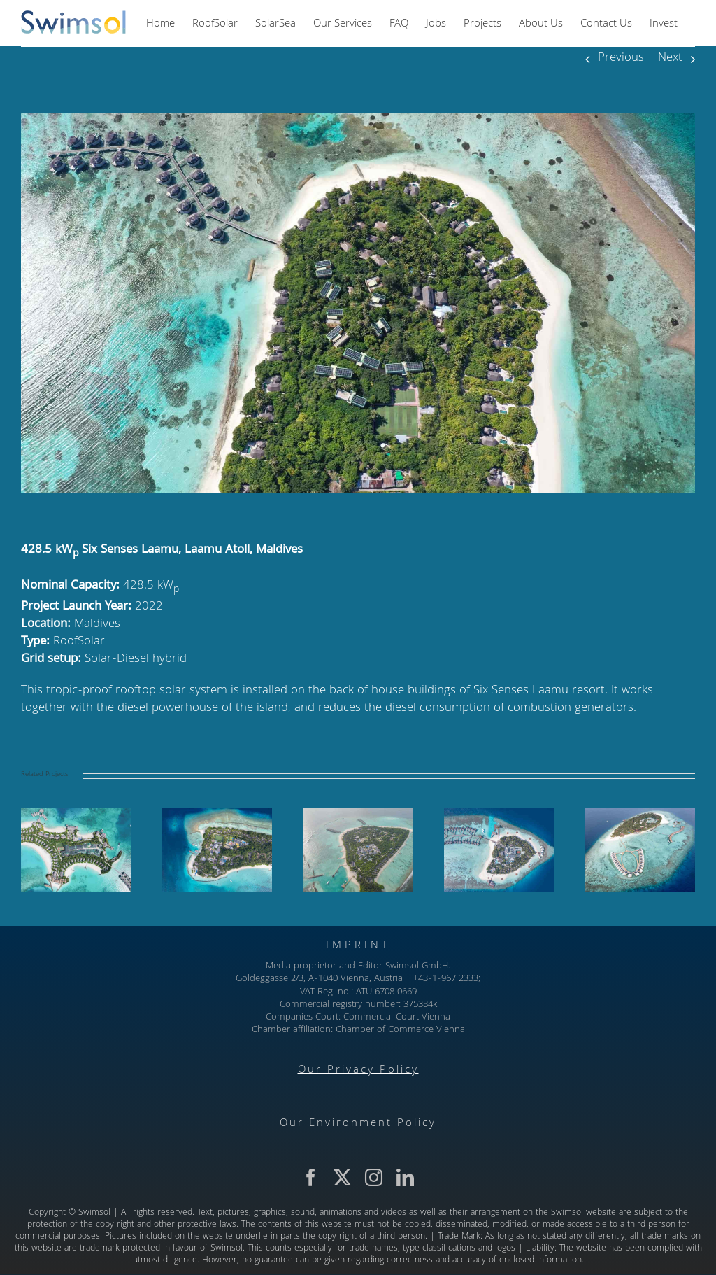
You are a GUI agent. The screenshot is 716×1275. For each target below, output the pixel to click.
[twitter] (342, 1177)
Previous (621, 58)
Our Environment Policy (358, 1124)
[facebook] (311, 1177)
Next (670, 58)
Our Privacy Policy (358, 1071)
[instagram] (373, 1177)
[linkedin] (405, 1177)
